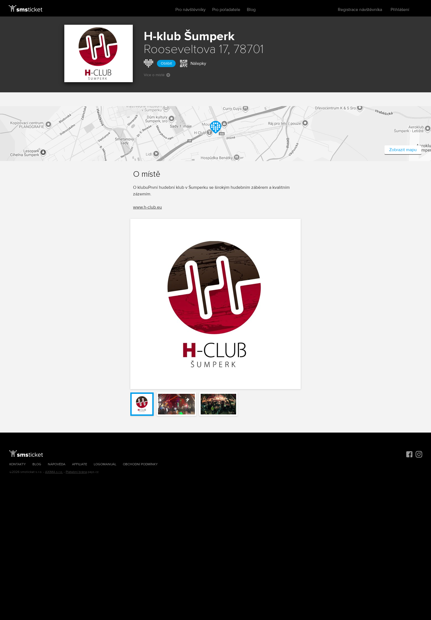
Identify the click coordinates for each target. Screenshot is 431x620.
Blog (251, 9)
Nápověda (56, 464)
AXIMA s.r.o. (54, 472)
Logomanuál (105, 464)
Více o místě (157, 75)
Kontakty (17, 464)
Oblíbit (166, 63)
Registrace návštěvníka (360, 9)
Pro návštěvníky (190, 9)
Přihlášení (400, 9)
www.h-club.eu (147, 207)
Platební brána (76, 472)
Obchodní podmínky (140, 464)
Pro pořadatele (226, 9)
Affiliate (79, 464)
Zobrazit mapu (403, 150)
